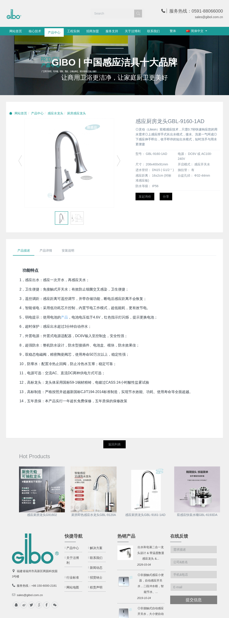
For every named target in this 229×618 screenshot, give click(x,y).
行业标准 (72, 578)
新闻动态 (96, 568)
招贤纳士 (96, 578)
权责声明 (96, 587)
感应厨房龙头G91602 (42, 515)
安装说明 (68, 250)
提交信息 (194, 600)
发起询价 (145, 196)
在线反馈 (179, 536)
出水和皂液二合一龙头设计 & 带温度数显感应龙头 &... (150, 553)
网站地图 (72, 587)
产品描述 (23, 250)
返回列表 (114, 444)
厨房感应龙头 (76, 113)
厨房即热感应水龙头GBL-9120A (93, 515)
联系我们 (153, 31)
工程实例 (73, 31)
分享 (166, 196)
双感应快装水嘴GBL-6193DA (197, 515)
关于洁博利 (132, 31)
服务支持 (112, 31)
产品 (64, 317)
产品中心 (54, 31)
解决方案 (96, 548)
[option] (114, 65)
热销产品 (126, 536)
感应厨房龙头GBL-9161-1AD (145, 515)
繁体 (173, 31)
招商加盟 (92, 31)
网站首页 (15, 31)
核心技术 (35, 31)
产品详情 (46, 250)
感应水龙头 (55, 113)
